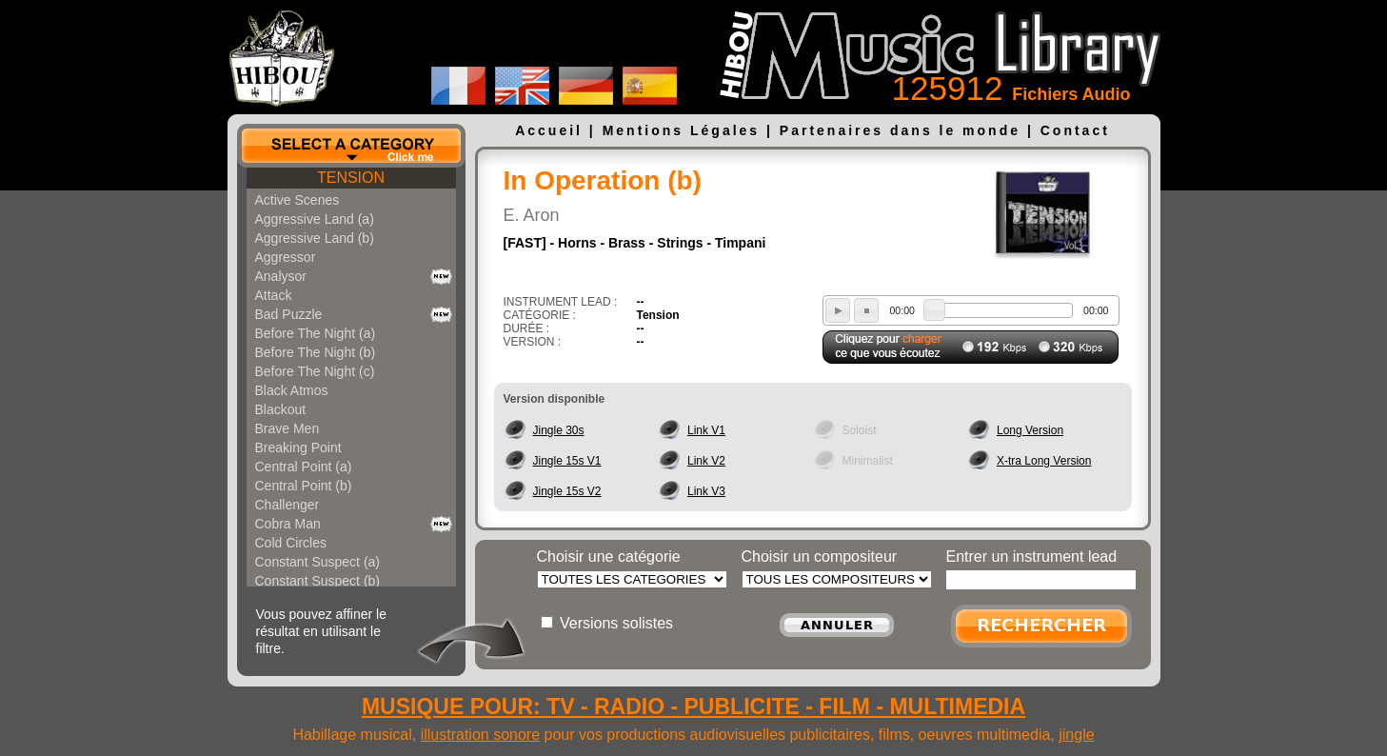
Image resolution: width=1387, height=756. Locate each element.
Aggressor (285, 257)
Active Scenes (297, 200)
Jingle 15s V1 (567, 461)
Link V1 (706, 430)
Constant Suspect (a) (318, 561)
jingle (1076, 734)
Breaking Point (298, 447)
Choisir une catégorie (609, 556)
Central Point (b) (303, 485)
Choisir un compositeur (820, 556)
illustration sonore (480, 734)
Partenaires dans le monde (900, 130)
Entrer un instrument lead (1032, 556)
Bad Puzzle (289, 314)
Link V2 (706, 461)
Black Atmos (291, 390)
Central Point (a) (303, 466)
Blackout (281, 409)
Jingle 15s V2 (567, 491)
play (837, 310)
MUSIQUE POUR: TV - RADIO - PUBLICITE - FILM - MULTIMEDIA (693, 706)
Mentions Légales (681, 130)
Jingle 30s (559, 430)
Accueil (549, 130)
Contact (1075, 130)
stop (866, 310)
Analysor (281, 276)
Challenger (287, 504)
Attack (273, 295)
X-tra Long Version (1044, 461)
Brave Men (287, 428)
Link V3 (706, 491)
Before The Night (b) (315, 352)
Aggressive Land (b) (314, 238)
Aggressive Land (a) (314, 219)
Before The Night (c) (315, 371)
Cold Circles (291, 542)
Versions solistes (616, 623)
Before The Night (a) (315, 333)
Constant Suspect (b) (318, 580)
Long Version (1030, 430)
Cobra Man (288, 523)
